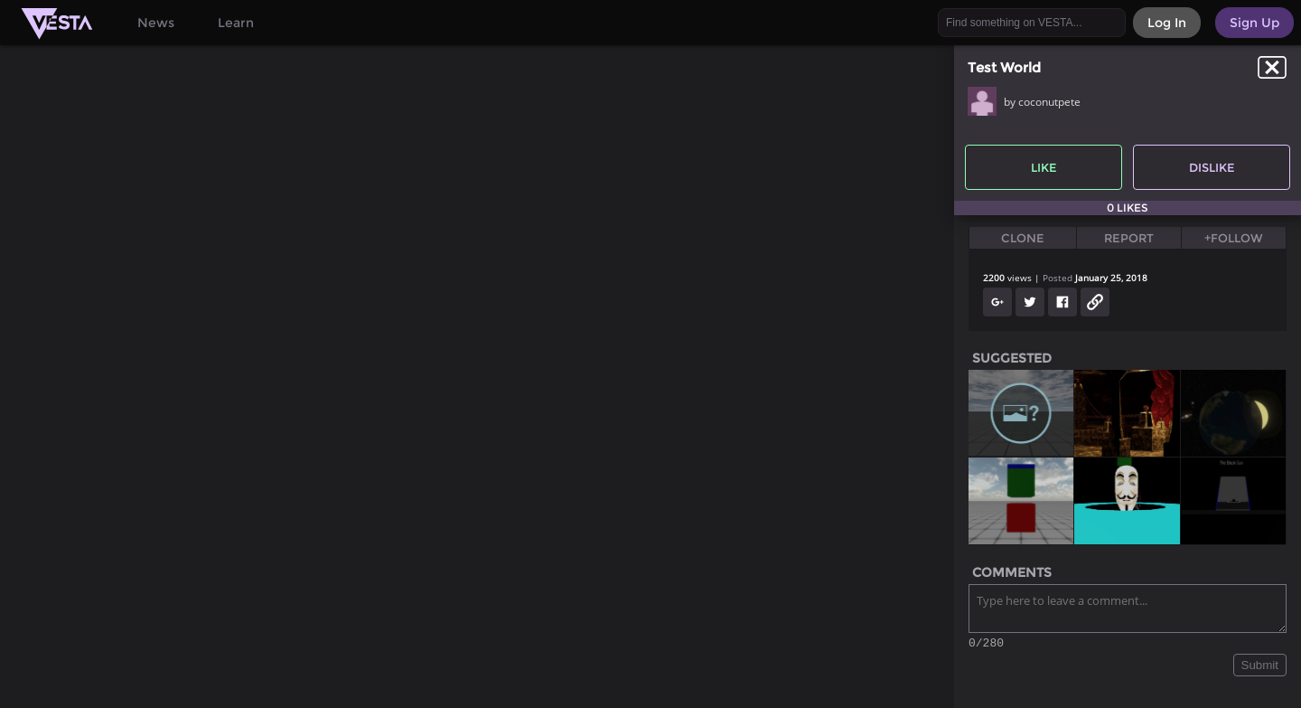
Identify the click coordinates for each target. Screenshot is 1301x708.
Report (1129, 238)
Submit (1259, 668)
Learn (236, 22)
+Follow (1233, 238)
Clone (1022, 238)
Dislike (1212, 167)
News (155, 22)
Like (1044, 167)
